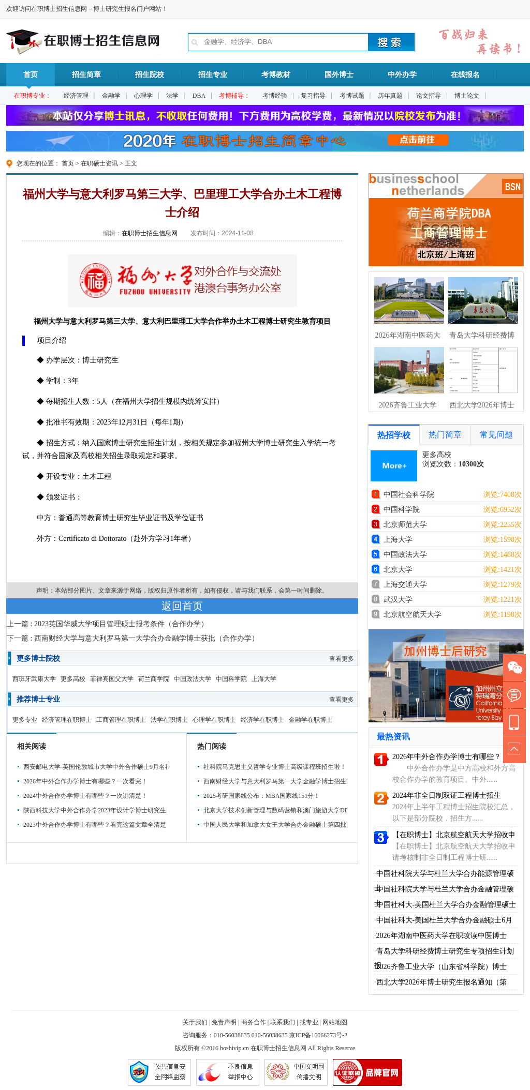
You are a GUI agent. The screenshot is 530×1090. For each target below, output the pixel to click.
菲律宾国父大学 (112, 679)
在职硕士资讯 (99, 163)
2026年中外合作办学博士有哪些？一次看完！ (85, 781)
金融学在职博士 (310, 719)
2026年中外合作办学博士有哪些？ (446, 757)
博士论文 (466, 95)
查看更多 (341, 658)
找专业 (309, 1022)
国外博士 (339, 75)
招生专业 (212, 75)
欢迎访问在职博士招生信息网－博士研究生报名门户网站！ (87, 8)
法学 (172, 95)
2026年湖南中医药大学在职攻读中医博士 (441, 936)
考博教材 (275, 75)
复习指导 (313, 95)
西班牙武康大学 (34, 679)
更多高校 (73, 679)
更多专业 (24, 719)
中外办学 (402, 75)
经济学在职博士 (262, 719)
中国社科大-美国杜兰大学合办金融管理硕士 (446, 905)
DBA (199, 95)
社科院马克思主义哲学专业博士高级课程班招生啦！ (273, 766)
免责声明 (224, 1022)
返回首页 (182, 606)
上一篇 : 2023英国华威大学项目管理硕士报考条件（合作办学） (107, 624)
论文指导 (428, 95)
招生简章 (86, 75)
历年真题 (390, 95)
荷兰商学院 (153, 679)
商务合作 (253, 1022)
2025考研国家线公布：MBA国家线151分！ (261, 795)
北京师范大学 (405, 524)
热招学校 (393, 435)
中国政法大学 (192, 679)
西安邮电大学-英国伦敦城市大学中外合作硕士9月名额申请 (93, 766)
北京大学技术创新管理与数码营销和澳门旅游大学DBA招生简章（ (273, 810)
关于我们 (195, 1022)
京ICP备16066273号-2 (318, 1035)
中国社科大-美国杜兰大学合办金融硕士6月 (444, 920)
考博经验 (274, 95)
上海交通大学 (405, 584)
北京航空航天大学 (412, 614)
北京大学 (398, 569)
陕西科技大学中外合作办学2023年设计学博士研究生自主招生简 (93, 810)
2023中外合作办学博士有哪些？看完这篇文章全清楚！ (93, 824)
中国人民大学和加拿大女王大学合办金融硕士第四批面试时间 (273, 824)
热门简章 (445, 434)
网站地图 (334, 1022)
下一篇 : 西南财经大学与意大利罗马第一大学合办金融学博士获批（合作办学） (133, 638)
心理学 (143, 95)
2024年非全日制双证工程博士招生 (446, 795)
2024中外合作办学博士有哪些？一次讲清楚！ (85, 795)
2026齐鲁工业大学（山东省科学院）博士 (441, 967)
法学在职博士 (169, 719)
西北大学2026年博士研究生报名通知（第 (441, 982)
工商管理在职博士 (121, 719)
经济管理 (76, 95)
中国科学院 (231, 679)
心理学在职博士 (214, 719)
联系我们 (282, 1022)
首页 (30, 78)
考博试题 (352, 95)
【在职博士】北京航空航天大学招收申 (454, 835)
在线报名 (465, 75)
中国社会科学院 (409, 494)
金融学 (111, 95)
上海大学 (264, 679)
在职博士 (263, 1048)
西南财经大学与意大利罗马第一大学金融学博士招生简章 (273, 781)
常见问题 (496, 434)
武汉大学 (398, 599)
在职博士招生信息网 (150, 233)
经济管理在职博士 (67, 719)
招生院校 (149, 75)
